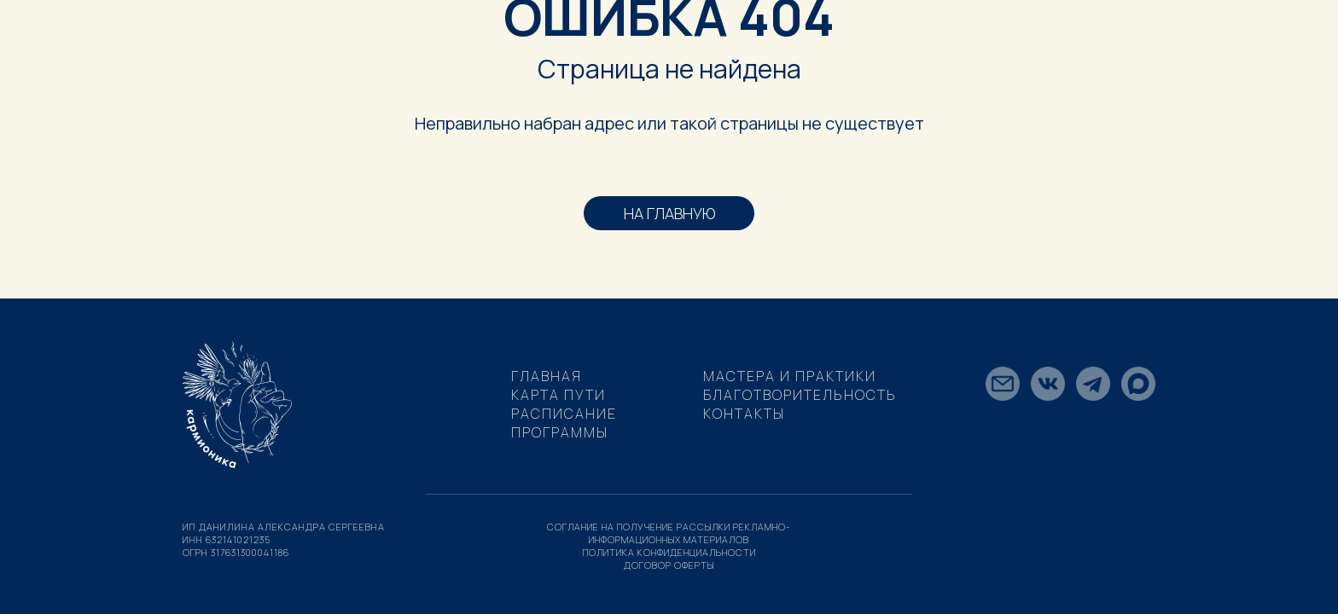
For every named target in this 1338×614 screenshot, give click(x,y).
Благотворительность (800, 394)
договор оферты (669, 565)
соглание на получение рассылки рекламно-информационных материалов (669, 533)
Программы (559, 432)
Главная (546, 376)
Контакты (744, 413)
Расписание (564, 413)
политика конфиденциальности (669, 552)
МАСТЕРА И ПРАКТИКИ (789, 376)
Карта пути (558, 394)
